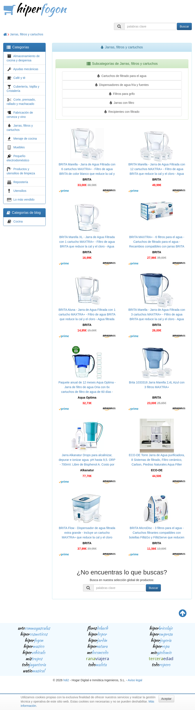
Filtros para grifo (122, 93)
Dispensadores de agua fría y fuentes (122, 85)
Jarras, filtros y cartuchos (26, 34)
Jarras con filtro (122, 102)
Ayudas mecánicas (25, 69)
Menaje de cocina (25, 138)
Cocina (18, 221)
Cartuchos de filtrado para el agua (121, 76)
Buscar (184, 26)
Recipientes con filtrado (121, 111)
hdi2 (66, 680)
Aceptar (166, 698)
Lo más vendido (24, 199)
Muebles (19, 147)
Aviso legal (135, 680)
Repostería (20, 182)
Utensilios (19, 190)
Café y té (19, 78)
